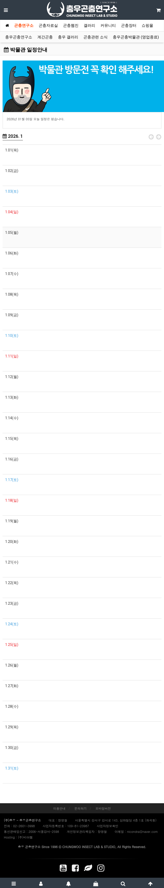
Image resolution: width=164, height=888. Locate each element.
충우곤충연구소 (18, 37)
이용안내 (59, 808)
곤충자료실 (48, 25)
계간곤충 (45, 37)
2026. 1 (13, 136)
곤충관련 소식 (95, 37)
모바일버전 (103, 808)
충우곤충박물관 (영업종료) (136, 37)
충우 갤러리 (68, 37)
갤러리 (89, 25)
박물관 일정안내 (25, 50)
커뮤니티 (108, 25)
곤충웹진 (71, 25)
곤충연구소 (23, 25)
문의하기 (80, 808)
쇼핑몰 (147, 25)
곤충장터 (128, 25)
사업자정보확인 (107, 826)
